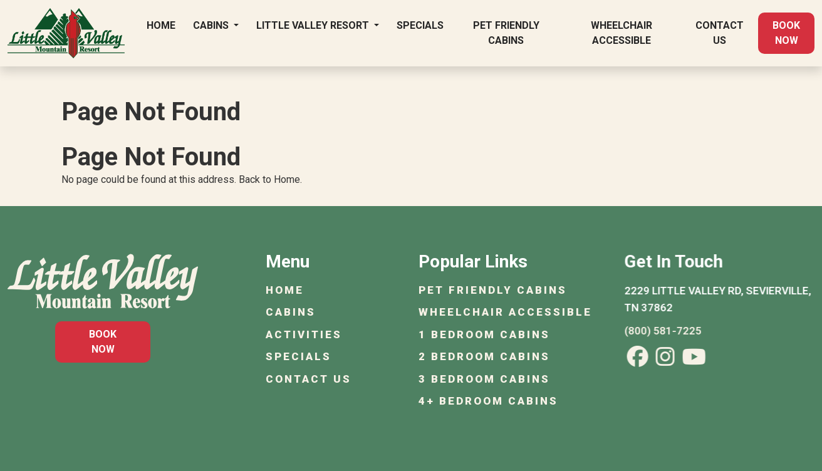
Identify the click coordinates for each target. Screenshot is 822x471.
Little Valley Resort (314, 25)
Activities (305, 334)
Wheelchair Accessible (621, 32)
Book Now (786, 32)
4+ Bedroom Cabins (489, 401)
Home (161, 25)
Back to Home (269, 179)
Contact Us (719, 32)
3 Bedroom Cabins (485, 379)
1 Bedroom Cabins (485, 334)
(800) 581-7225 (665, 330)
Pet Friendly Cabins (506, 32)
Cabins (212, 25)
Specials (420, 25)
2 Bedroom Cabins (485, 356)
